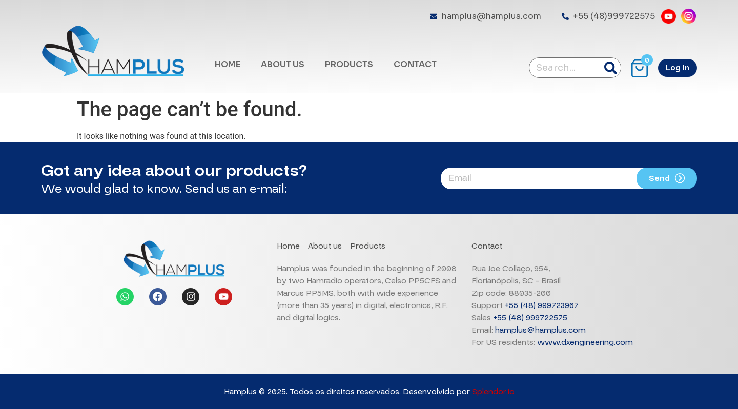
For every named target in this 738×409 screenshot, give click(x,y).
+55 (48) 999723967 (542, 305)
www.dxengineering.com (585, 342)
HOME (227, 64)
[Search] (610, 67)
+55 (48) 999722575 (530, 317)
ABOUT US (282, 64)
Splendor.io (493, 391)
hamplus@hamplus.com (540, 330)
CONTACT (415, 64)
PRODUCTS (349, 64)
